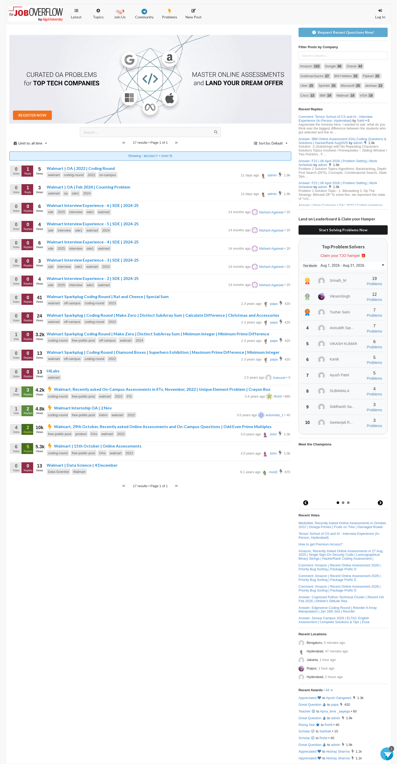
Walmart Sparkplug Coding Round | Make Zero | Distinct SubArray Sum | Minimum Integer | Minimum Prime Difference (158, 333)
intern (103, 415)
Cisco (307, 95)
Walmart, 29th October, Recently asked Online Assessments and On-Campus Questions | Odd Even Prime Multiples (159, 426)
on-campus (107, 175)
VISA (366, 95)
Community (144, 14)
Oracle (355, 66)
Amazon (310, 66)
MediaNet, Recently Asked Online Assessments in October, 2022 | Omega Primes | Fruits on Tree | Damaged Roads (343, 525)
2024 (87, 193)
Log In (380, 14)
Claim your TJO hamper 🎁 (343, 256)
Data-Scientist (58, 472)
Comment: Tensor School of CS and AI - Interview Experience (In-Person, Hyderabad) (336, 118)
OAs (94, 434)
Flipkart (371, 76)
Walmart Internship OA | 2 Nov (79, 407)
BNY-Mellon (346, 76)
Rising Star (309, 725)
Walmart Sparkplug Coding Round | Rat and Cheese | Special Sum (108, 296)
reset (167, 156)
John (269, 434)
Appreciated (310, 698)
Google (333, 66)
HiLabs (53, 370)
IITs (129, 396)
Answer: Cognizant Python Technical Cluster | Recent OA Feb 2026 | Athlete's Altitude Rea (341, 599)
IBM (326, 95)
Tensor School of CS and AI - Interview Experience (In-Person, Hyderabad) (339, 535)
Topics (98, 11)
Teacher (307, 711)
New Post (194, 14)
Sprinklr (327, 85)
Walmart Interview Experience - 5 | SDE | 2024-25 (93, 223)
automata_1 (270, 415)
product (81, 434)
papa (270, 304)
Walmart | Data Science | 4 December (82, 465)
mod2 (269, 472)
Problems (169, 14)
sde (50, 212)
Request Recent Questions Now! (343, 32)
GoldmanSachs (315, 76)
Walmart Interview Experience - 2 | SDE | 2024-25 (93, 278)
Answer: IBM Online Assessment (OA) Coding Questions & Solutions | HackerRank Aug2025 (342, 141)
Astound (275, 378)
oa (66, 193)
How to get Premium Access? (321, 544)
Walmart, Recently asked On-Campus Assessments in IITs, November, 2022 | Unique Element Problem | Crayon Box (159, 389)
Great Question (312, 705)
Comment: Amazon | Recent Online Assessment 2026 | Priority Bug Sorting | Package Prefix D (340, 567)
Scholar (307, 731)
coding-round (74, 175)
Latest (76, 14)
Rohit (274, 396)
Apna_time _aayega (335, 711)
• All (328, 690)
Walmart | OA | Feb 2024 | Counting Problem (88, 186)
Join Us (120, 13)
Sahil (360, 120)
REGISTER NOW (32, 115)
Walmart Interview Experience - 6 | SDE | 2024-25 (93, 205)
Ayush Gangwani (338, 698)
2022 (91, 175)
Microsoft (351, 85)
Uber (307, 85)
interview (75, 212)
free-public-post (83, 340)
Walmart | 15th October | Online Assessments (94, 445)
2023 (112, 303)
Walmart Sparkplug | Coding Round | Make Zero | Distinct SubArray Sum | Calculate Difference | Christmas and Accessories (163, 315)
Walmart (79, 472)
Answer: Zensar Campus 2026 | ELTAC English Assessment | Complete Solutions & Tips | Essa (334, 620)
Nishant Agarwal (267, 212)
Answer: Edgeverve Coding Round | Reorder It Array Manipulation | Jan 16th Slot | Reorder (338, 610)
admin (268, 175)
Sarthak (325, 731)
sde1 (75, 193)
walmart (54, 175)
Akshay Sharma (338, 751)
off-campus (72, 303)
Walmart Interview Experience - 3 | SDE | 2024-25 (93, 259)
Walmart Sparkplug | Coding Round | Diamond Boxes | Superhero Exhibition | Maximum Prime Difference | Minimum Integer (163, 352)
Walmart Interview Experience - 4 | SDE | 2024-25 (93, 241)
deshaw (374, 85)
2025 (61, 212)
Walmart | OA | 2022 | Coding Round (81, 168)
